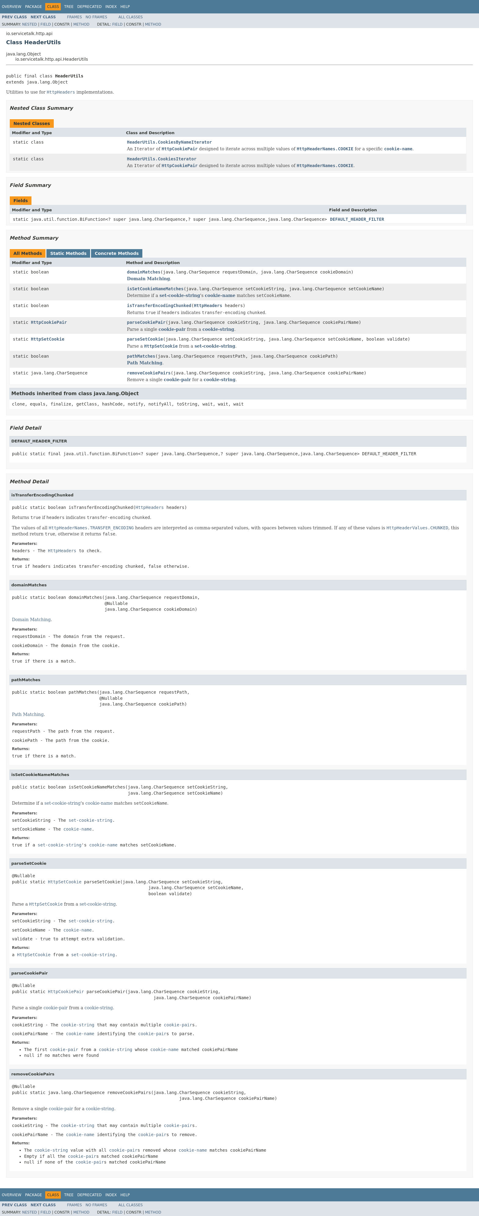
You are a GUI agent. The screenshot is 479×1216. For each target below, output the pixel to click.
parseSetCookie (145, 339)
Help (125, 7)
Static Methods (68, 253)
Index (111, 7)
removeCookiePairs (149, 372)
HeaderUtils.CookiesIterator (162, 158)
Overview (11, 7)
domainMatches (144, 272)
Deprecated (89, 7)
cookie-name (220, 295)
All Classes (131, 17)
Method (81, 24)
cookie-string (218, 329)
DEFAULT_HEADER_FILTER (357, 219)
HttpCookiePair (49, 322)
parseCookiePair (146, 322)
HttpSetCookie (47, 339)
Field (45, 24)
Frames (74, 17)
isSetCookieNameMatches (155, 288)
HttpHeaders (208, 305)
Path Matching (145, 362)
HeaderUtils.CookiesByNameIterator (169, 142)
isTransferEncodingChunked (159, 305)
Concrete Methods (117, 253)
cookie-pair (172, 329)
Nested (29, 24)
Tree (69, 7)
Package (33, 7)
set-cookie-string (179, 295)
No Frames (96, 17)
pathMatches (141, 356)
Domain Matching (148, 278)
